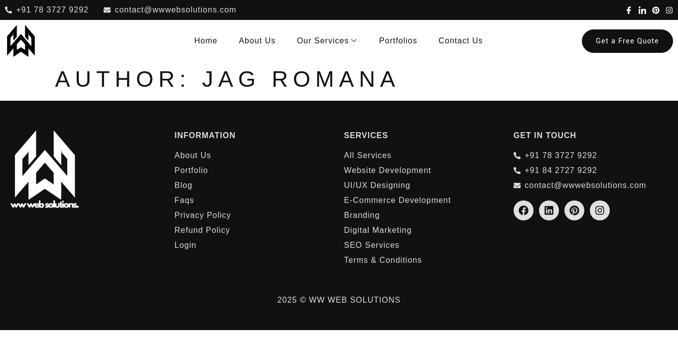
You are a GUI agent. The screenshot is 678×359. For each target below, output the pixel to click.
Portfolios (400, 40)
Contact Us (461, 40)
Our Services (330, 41)
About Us (262, 40)
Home (212, 40)
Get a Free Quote (627, 41)
